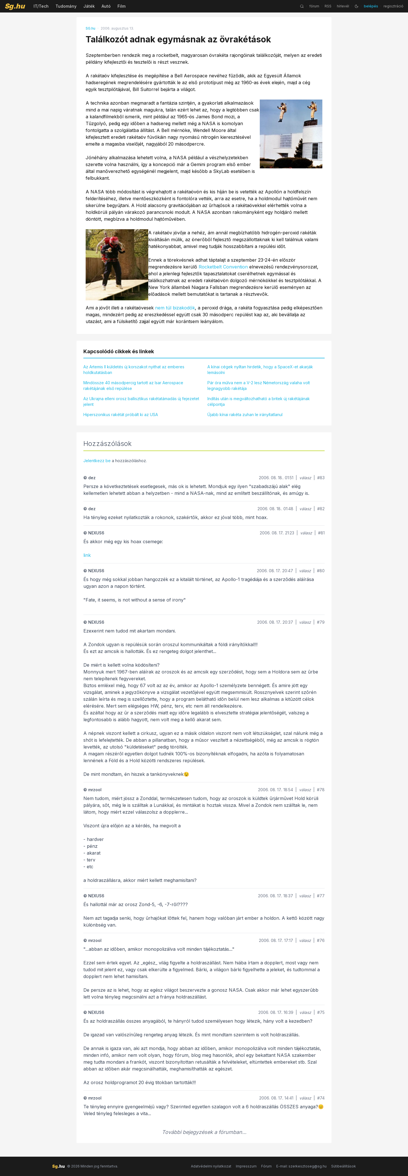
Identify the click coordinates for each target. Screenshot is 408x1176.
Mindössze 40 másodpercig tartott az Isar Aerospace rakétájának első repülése (133, 385)
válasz (305, 477)
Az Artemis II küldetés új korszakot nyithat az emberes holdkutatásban (133, 369)
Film (121, 6)
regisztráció (393, 6)
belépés (371, 6)
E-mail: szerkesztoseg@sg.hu (301, 1166)
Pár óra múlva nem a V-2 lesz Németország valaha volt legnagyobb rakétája (258, 385)
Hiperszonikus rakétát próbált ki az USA (120, 414)
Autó (106, 6)
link (87, 555)
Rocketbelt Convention (223, 267)
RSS (328, 6)
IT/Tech (41, 6)
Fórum (266, 1166)
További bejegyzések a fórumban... (204, 1132)
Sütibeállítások (343, 1166)
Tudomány (66, 6)
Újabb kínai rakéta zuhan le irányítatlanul (245, 414)
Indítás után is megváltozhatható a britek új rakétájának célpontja (258, 401)
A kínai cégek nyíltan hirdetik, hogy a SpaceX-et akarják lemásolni (260, 369)
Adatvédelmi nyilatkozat (211, 1166)
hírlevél (343, 6)
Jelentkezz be (97, 460)
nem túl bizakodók (175, 308)
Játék (89, 6)
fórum (314, 6)
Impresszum (246, 1166)
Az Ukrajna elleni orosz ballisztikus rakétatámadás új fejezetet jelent (141, 401)
